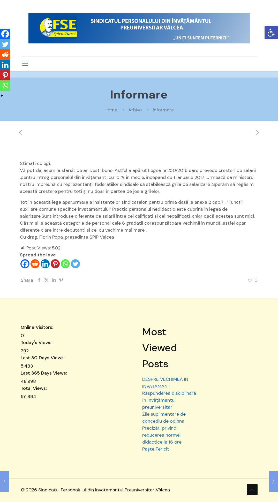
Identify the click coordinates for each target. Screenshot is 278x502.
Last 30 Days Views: (43, 358)
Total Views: (34, 388)
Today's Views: (37, 342)
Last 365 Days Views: (44, 373)
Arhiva (135, 110)
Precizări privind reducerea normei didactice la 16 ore (162, 435)
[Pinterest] (55, 263)
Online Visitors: (38, 327)
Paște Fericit (155, 449)
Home (110, 110)
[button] (271, 32)
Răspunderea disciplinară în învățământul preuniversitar (169, 400)
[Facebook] (24, 263)
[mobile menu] (25, 63)
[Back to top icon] (252, 489)
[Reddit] (35, 263)
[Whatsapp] (65, 263)
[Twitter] (75, 263)
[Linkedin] (45, 263)
